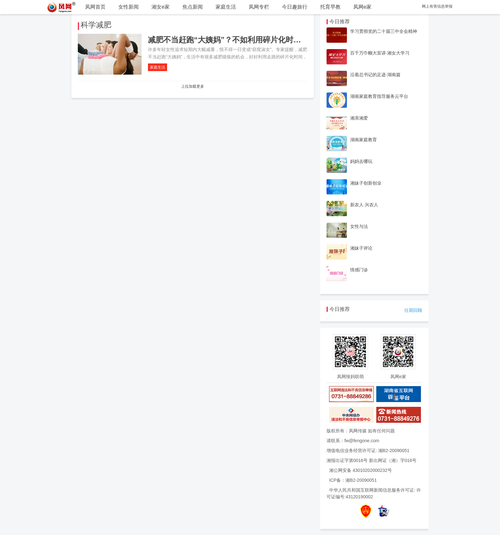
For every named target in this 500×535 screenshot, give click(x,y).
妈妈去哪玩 (361, 161)
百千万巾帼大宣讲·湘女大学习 (379, 52)
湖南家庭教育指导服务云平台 (379, 96)
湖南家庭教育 (363, 139)
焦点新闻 (192, 7)
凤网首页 (95, 7)
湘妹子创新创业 (365, 183)
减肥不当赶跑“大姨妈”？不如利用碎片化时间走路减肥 (240, 39)
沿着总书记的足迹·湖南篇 (375, 74)
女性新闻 (128, 7)
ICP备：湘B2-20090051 (353, 480)
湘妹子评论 (361, 248)
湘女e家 (160, 7)
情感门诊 (359, 269)
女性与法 (359, 226)
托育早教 (330, 7)
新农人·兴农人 (364, 204)
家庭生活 (226, 7)
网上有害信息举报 (437, 6)
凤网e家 (362, 7)
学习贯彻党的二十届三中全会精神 (383, 31)
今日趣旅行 (294, 7)
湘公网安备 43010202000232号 (360, 470)
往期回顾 (413, 310)
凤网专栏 (259, 7)
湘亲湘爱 (359, 118)
